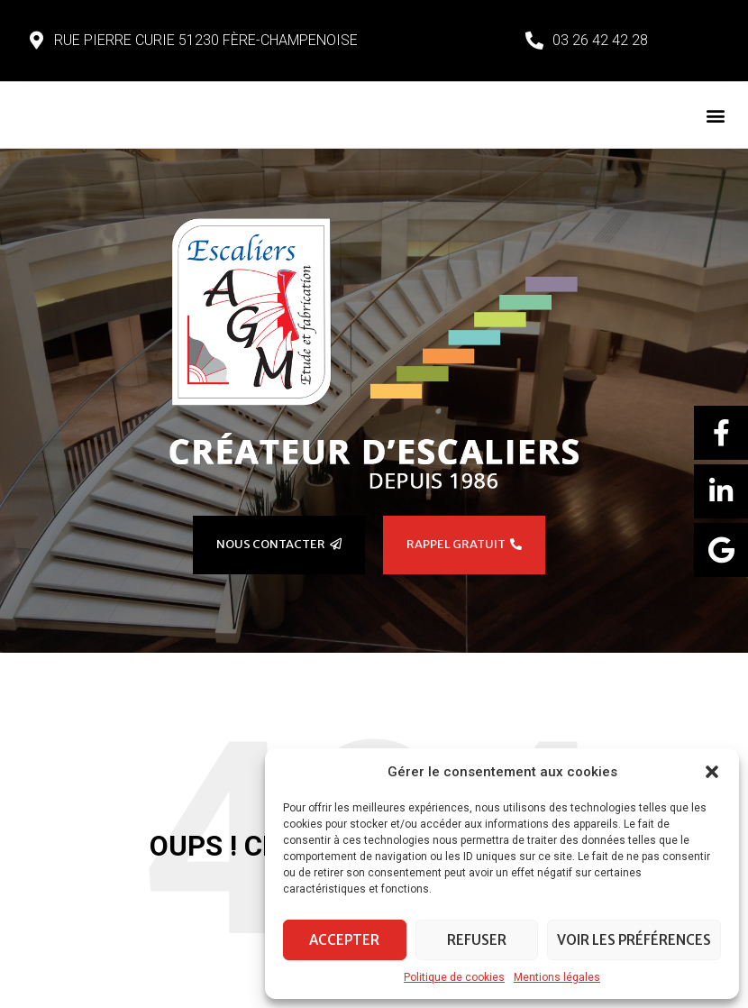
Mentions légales (557, 977)
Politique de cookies (454, 977)
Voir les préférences (634, 939)
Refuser (476, 939)
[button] (712, 772)
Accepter (344, 939)
